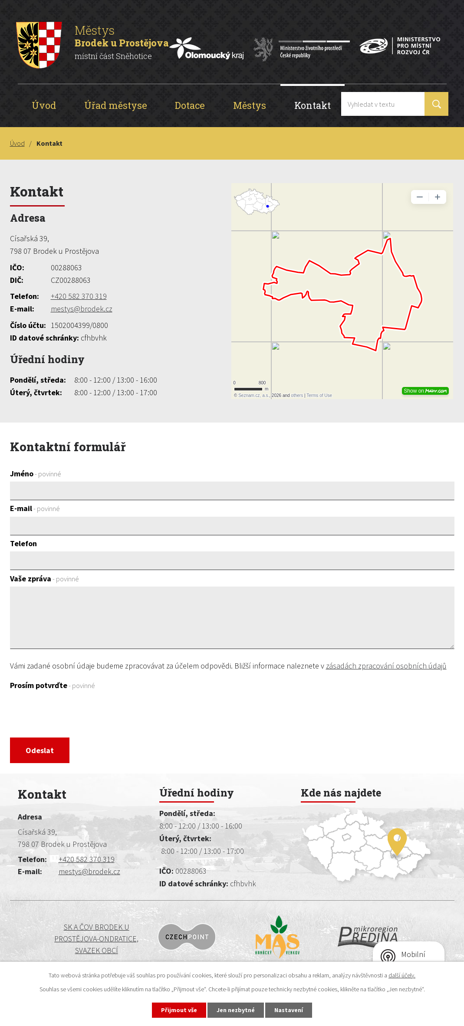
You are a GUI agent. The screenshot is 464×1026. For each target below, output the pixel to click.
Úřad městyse (115, 105)
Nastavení (288, 1010)
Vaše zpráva (44, 578)
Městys (249, 105)
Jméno (35, 474)
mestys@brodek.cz (81, 309)
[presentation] (76, 714)
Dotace (190, 105)
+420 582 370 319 (79, 296)
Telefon (23, 543)
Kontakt (312, 105)
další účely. (401, 975)
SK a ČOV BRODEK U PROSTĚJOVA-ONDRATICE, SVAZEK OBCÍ (69, 938)
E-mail (35, 508)
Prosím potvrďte (52, 685)
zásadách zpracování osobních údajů (386, 666)
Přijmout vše (179, 1010)
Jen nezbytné (236, 1010)
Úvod (44, 105)
